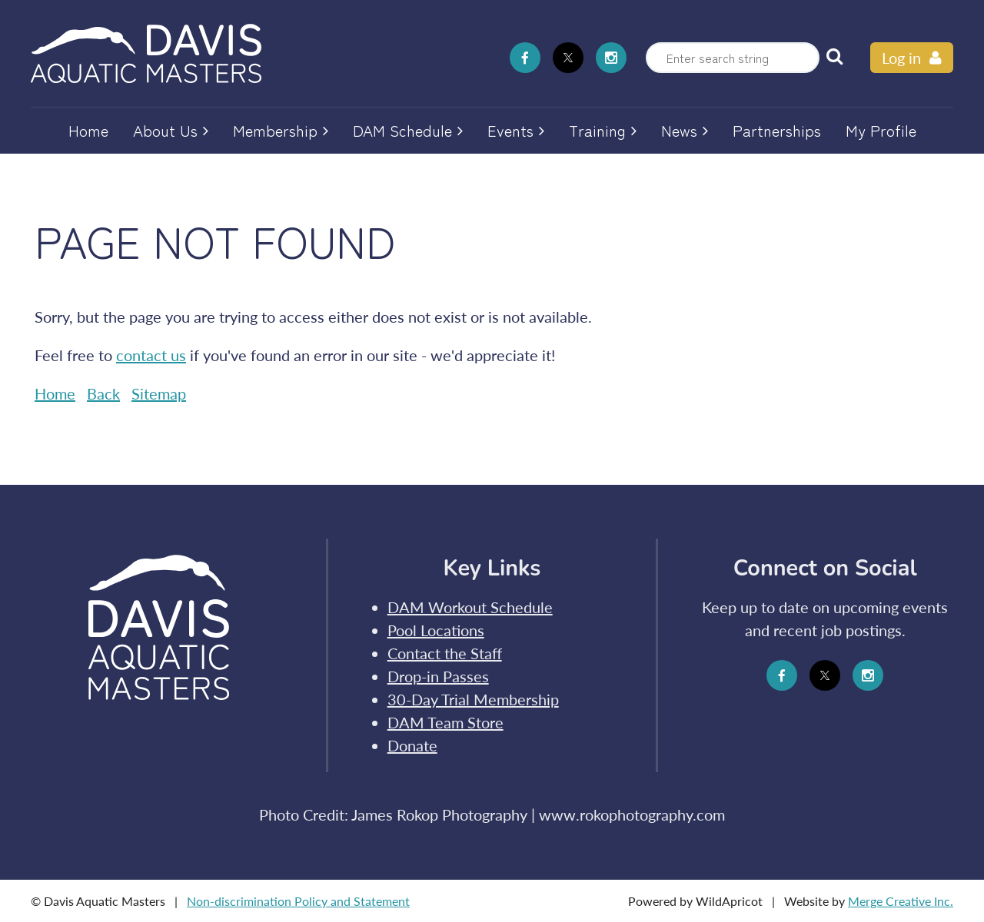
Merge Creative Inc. (900, 901)
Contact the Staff (444, 653)
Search (834, 56)
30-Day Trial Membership (473, 699)
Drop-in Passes (438, 676)
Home (55, 393)
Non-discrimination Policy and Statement (298, 901)
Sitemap (158, 393)
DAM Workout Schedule (470, 607)
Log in (901, 57)
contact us (151, 355)
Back (103, 393)
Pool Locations (435, 630)
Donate (412, 745)
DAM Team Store (445, 722)
